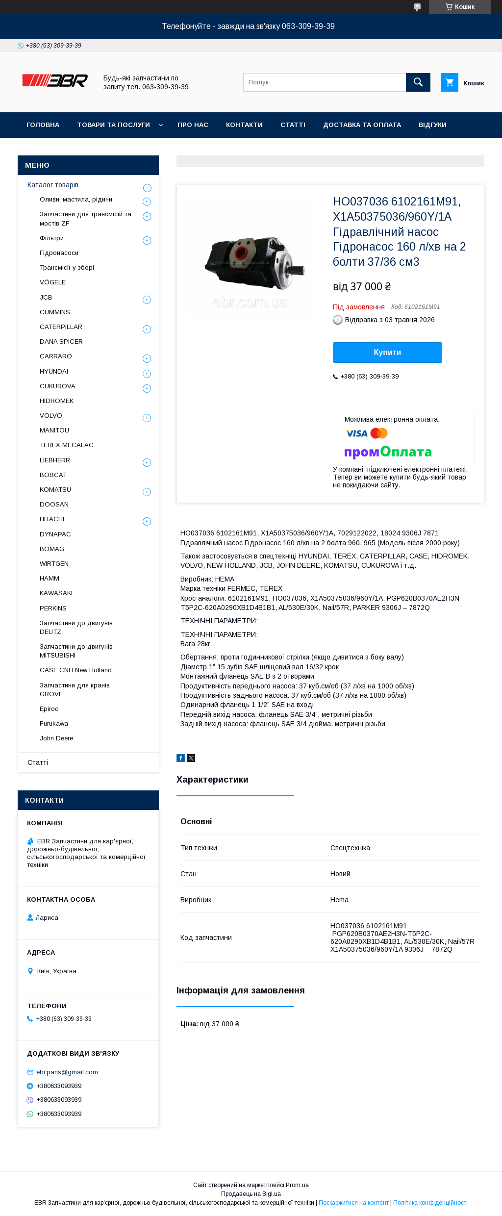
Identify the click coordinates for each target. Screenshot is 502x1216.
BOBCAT (53, 475)
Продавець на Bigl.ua (251, 1194)
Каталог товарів (52, 185)
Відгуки (433, 124)
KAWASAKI (56, 593)
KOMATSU (55, 489)
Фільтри (52, 238)
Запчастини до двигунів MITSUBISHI (76, 651)
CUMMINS (55, 312)
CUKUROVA (57, 386)
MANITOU (54, 430)
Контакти (244, 124)
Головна (42, 124)
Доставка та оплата (362, 124)
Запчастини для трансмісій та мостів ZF (85, 218)
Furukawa (54, 723)
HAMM (49, 578)
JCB (46, 297)
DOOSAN (54, 504)
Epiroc (49, 708)
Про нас (192, 124)
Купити (388, 352)
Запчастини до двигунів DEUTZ (76, 627)
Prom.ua (297, 1185)
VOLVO (51, 415)
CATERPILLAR (61, 326)
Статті (292, 124)
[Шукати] (418, 82)
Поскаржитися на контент (354, 1202)
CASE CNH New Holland (76, 670)
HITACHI (52, 519)
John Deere (56, 738)
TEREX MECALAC (67, 445)
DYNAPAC (55, 534)
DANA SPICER (61, 341)
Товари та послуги (113, 124)
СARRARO (56, 356)
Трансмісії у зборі (67, 267)
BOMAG (52, 549)
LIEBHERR (55, 460)
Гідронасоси (59, 252)
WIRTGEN (54, 563)
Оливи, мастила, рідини (76, 199)
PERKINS (53, 608)
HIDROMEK (57, 401)
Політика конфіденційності (430, 1202)
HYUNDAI (54, 371)
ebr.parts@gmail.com (67, 1072)
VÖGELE (53, 282)
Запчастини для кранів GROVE (75, 690)
